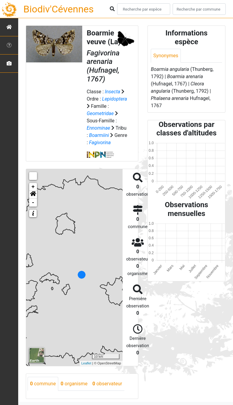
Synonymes (165, 55)
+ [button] (33, 187)
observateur (107, 384)
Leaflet (86, 363)
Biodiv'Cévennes (58, 9)
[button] (33, 195)
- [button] (33, 202)
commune (43, 384)
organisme (74, 384)
